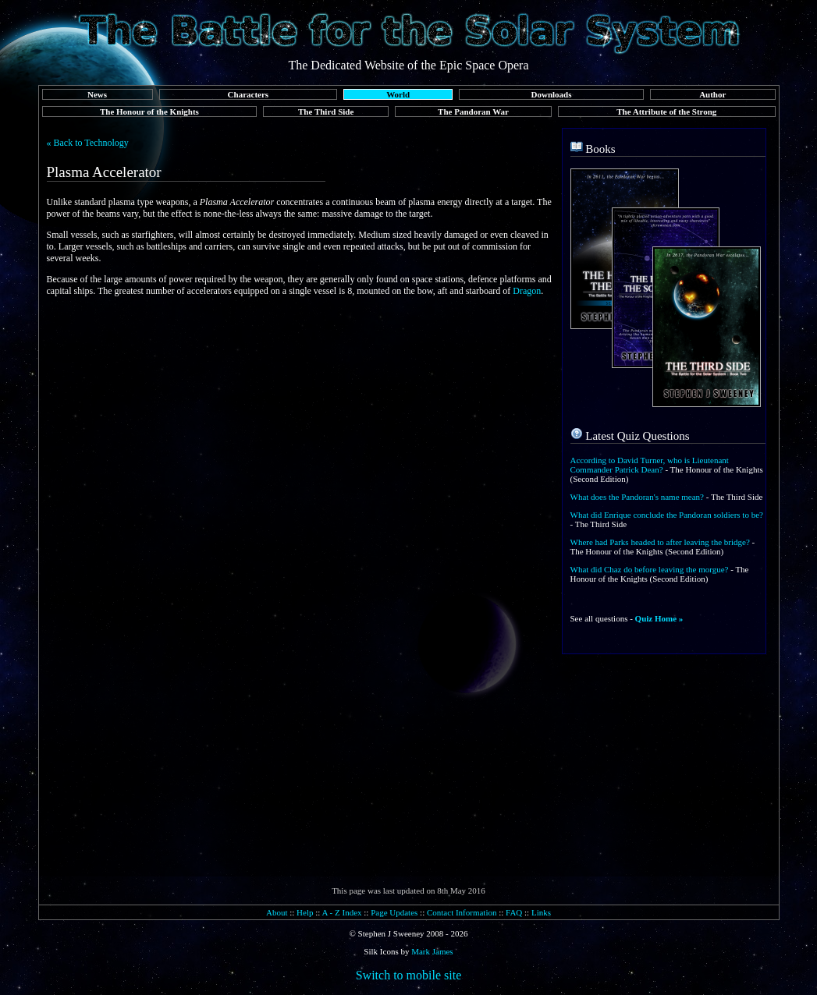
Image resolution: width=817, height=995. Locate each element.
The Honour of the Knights (149, 111)
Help (305, 912)
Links (541, 912)
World (398, 94)
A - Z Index (342, 912)
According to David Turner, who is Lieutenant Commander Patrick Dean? (649, 464)
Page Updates (394, 912)
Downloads (551, 94)
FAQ (514, 912)
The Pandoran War (473, 111)
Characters (248, 94)
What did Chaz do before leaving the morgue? (649, 569)
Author (712, 94)
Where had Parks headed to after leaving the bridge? (660, 542)
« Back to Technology (88, 142)
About (277, 912)
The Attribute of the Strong (666, 111)
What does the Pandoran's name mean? (637, 496)
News (97, 94)
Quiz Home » (659, 618)
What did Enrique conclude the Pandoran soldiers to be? (666, 514)
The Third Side (325, 111)
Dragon (527, 290)
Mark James (432, 951)
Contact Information (462, 912)
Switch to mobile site (409, 975)
